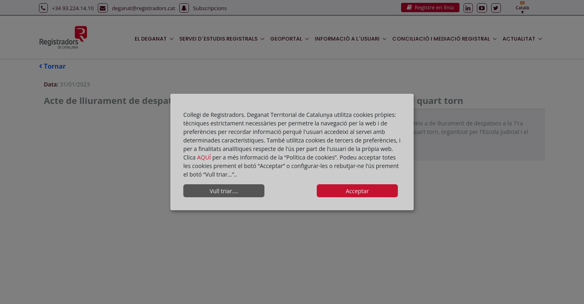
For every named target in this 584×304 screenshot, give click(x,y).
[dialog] (292, 152)
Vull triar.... (224, 191)
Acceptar (357, 191)
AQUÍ (205, 157)
